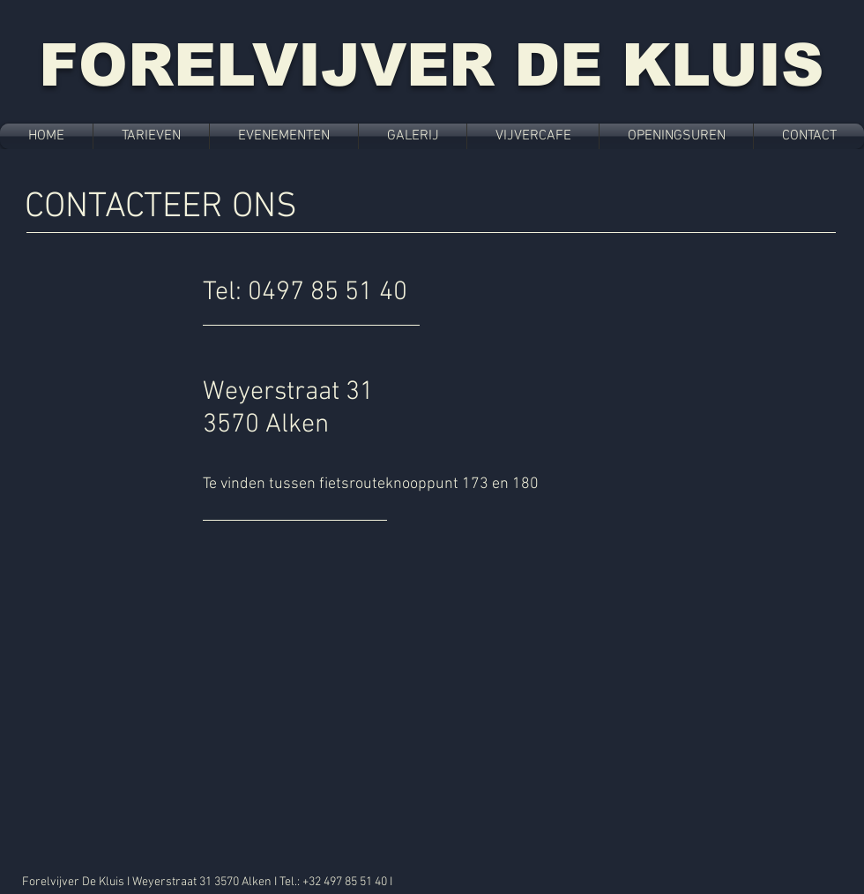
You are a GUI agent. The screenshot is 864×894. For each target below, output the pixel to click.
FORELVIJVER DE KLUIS (431, 65)
